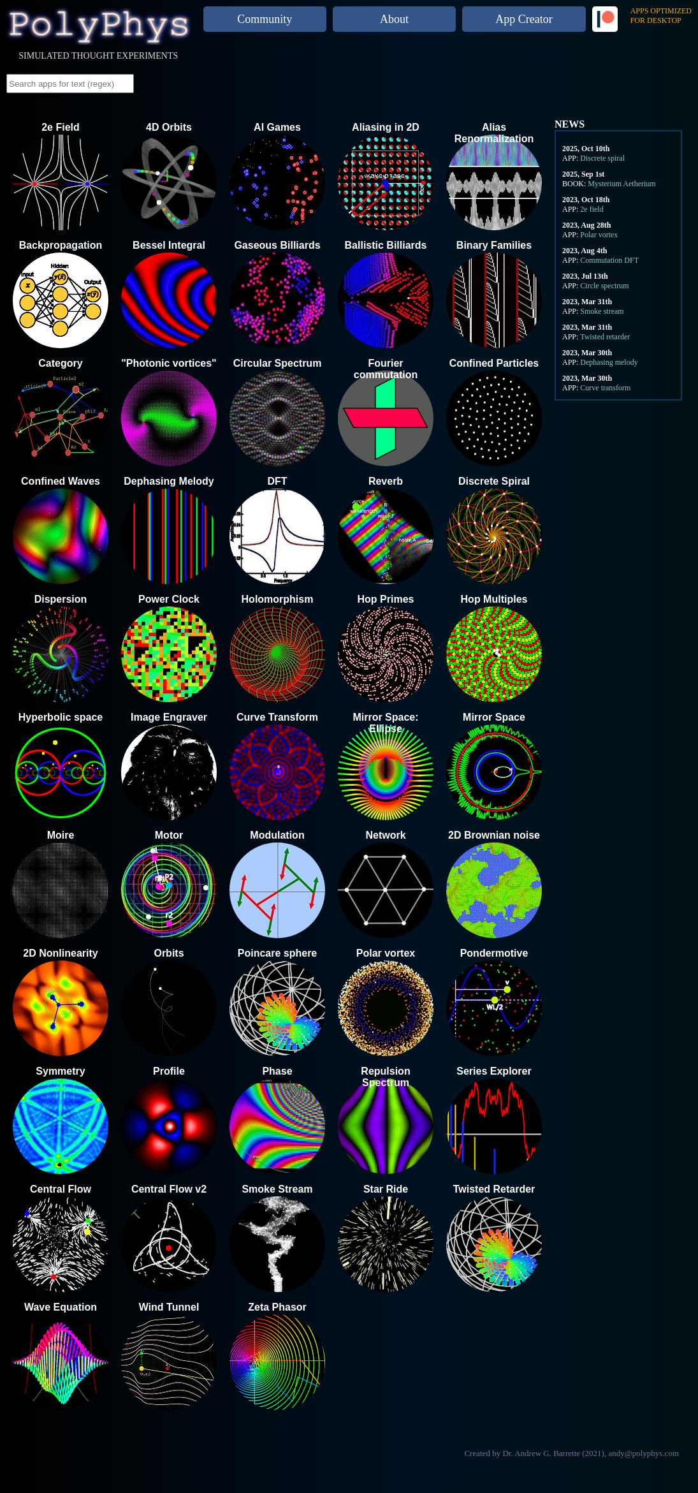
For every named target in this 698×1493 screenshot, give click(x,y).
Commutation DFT (609, 260)
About (394, 19)
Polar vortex (599, 234)
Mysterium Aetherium (621, 183)
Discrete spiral (602, 158)
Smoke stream (601, 311)
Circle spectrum (604, 285)
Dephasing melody (608, 362)
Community (264, 19)
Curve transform (605, 387)
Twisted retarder (605, 336)
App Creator (523, 19)
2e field (591, 209)
